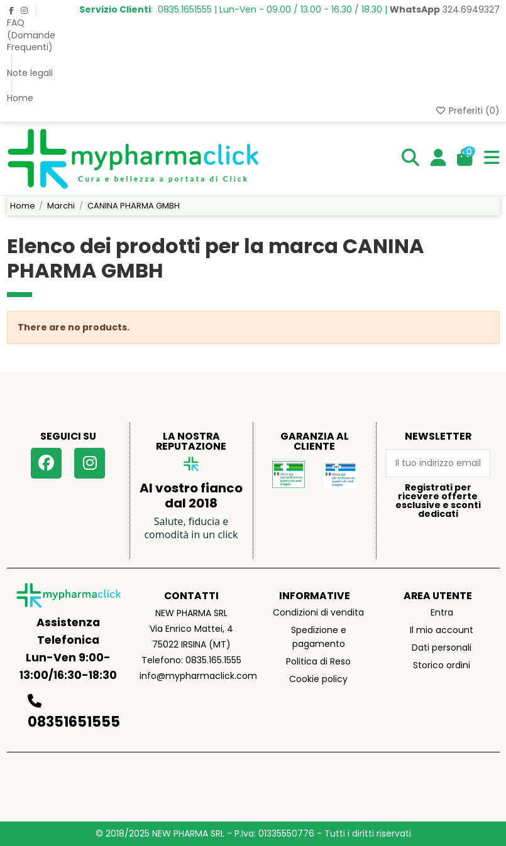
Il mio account (441, 630)
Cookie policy (318, 679)
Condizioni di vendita (318, 612)
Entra (442, 612)
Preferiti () (467, 110)
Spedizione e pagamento (318, 637)
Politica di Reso (318, 661)
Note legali (30, 73)
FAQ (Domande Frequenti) (31, 34)
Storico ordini (441, 665)
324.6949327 (445, 9)
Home (20, 98)
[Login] (438, 158)
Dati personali (441, 647)
